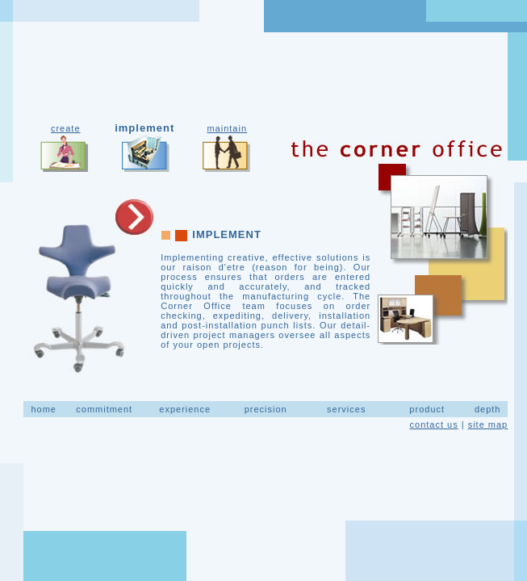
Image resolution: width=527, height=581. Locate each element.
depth (488, 409)
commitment (104, 409)
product (427, 409)
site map (488, 424)
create (66, 128)
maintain (227, 128)
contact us (434, 424)
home (43, 409)
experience (185, 409)
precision (266, 409)
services (346, 409)
